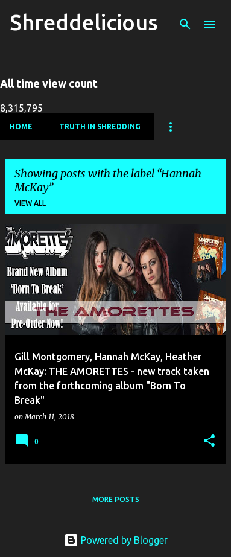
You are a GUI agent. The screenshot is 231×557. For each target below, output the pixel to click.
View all (30, 203)
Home (21, 126)
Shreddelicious (84, 22)
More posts (115, 499)
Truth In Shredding (100, 126)
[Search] (185, 24)
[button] (209, 441)
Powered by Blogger (116, 540)
